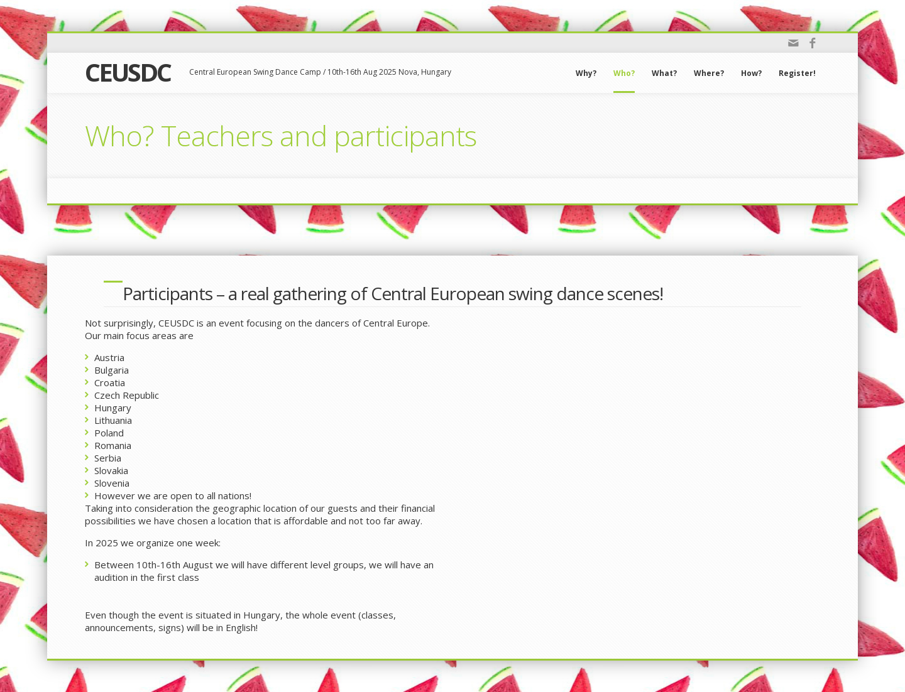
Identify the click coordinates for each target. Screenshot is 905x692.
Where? (709, 73)
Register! (797, 73)
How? (751, 73)
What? (664, 73)
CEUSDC (127, 72)
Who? (624, 73)
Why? (586, 73)
